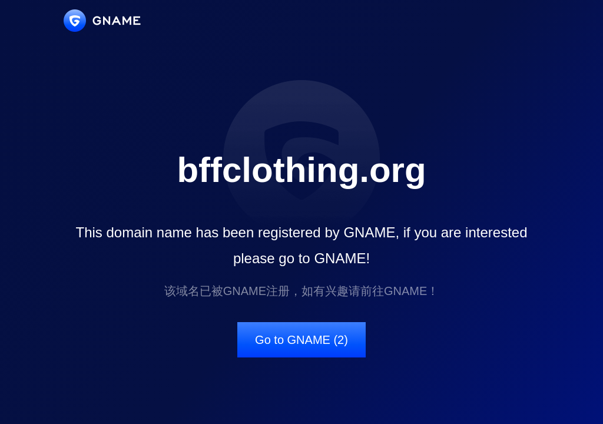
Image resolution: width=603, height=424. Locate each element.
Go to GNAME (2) (301, 339)
